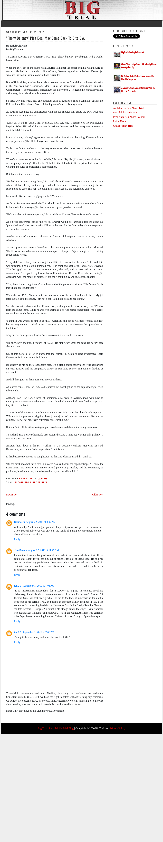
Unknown (19, 522)
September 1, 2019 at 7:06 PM (38, 632)
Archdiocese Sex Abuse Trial (128, 108)
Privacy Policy (117, 728)
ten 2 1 (17, 585)
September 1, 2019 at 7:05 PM (38, 585)
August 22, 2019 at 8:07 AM (41, 522)
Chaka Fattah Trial (123, 125)
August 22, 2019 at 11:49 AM (43, 550)
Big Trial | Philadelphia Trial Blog (56, 728)
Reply (17, 539)
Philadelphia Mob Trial (125, 112)
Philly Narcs (119, 121)
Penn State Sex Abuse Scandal (129, 117)
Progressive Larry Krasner (31, 482)
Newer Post (12, 494)
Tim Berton (20, 550)
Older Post (97, 494)
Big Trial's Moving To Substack (132, 52)
